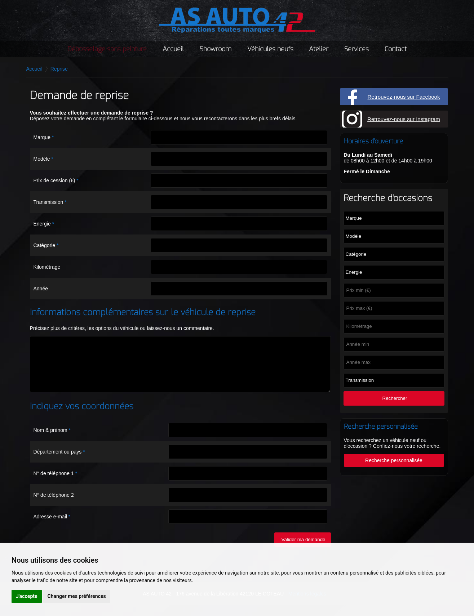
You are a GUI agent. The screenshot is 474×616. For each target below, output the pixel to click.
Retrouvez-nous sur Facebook (404, 97)
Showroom (215, 49)
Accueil (173, 49)
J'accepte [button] (26, 596)
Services (356, 49)
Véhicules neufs (270, 49)
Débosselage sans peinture (107, 49)
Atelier (318, 49)
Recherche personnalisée (396, 460)
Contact (396, 49)
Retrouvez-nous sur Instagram (403, 119)
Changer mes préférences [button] (77, 596)
